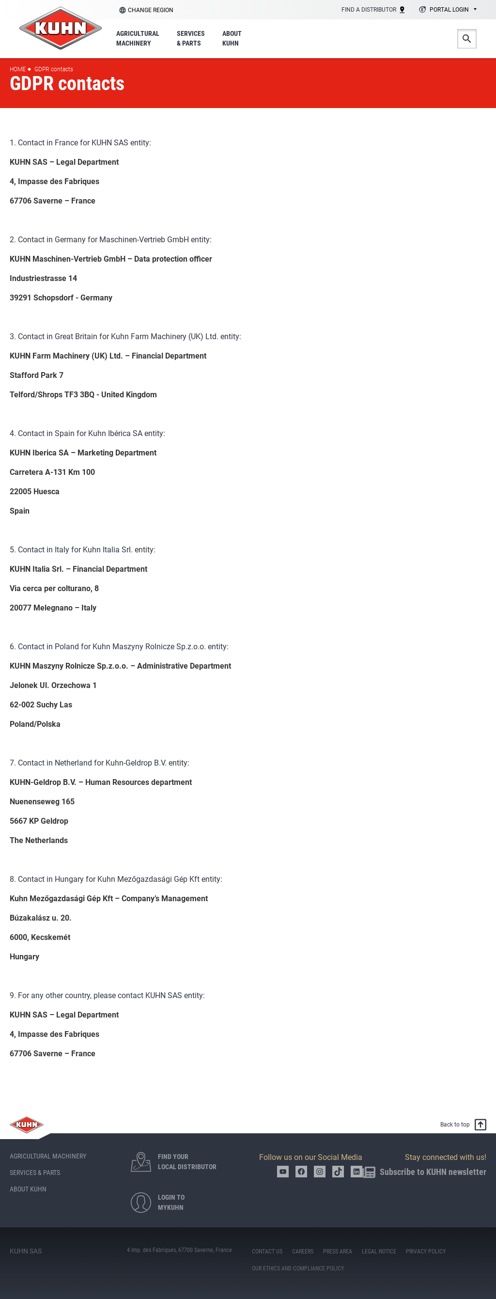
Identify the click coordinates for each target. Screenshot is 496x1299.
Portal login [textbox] (449, 9)
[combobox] (446, 10)
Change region (150, 10)
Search (467, 38)
